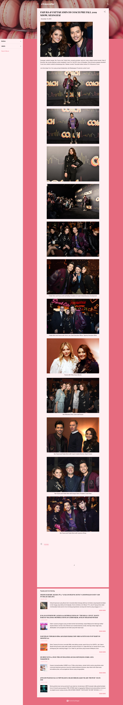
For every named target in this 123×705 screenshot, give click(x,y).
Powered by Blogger (73, 701)
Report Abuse (5, 51)
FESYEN (46, 544)
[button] (105, 12)
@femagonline (47, 4)
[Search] (108, 4)
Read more (102, 610)
